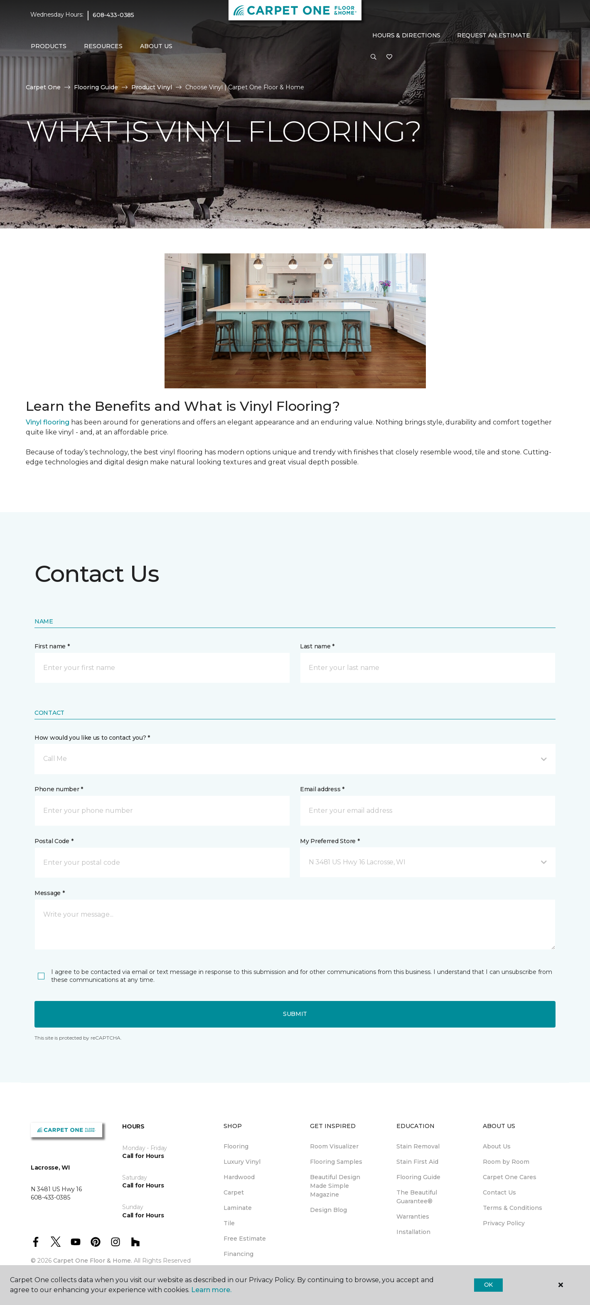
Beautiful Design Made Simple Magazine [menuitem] (335, 1185)
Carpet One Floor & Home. (92, 1260)
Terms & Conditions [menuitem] (512, 1208)
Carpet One (43, 87)
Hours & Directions (406, 35)
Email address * (322, 789)
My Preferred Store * (329, 841)
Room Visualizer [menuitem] (334, 1146)
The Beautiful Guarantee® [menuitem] (416, 1197)
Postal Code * (53, 841)
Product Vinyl (151, 87)
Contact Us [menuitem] (499, 1192)
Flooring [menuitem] (236, 1146)
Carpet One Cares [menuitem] (509, 1177)
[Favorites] (389, 57)
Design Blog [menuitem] (328, 1210)
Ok (488, 1284)
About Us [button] (156, 46)
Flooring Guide (96, 87)
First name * (52, 646)
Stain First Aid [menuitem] (417, 1161)
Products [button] (48, 46)
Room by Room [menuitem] (506, 1161)
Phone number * (58, 789)
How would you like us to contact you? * (92, 738)
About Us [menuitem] (497, 1146)
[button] (373, 57)
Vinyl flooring (47, 422)
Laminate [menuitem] (238, 1208)
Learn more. (211, 1290)
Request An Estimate (493, 35)
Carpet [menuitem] (234, 1192)
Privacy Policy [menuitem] (504, 1223)
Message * (49, 893)
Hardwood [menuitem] (239, 1177)
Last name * (317, 646)
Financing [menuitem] (238, 1254)
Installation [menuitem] (413, 1232)
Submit (295, 1014)
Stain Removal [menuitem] (418, 1146)
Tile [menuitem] (229, 1223)
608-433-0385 (113, 15)
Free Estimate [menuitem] (245, 1238)
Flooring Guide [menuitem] (418, 1177)
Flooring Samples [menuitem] (336, 1161)
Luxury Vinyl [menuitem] (242, 1161)
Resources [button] (103, 46)
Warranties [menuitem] (412, 1216)
